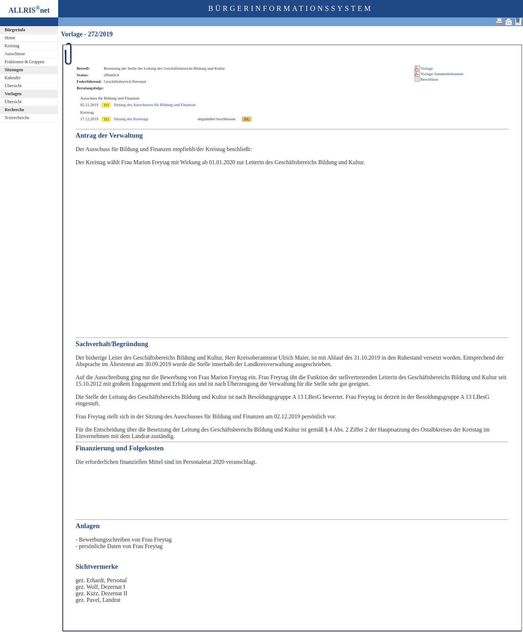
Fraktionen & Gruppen (24, 61)
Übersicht (13, 85)
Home (10, 37)
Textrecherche (17, 117)
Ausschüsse (15, 53)
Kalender (13, 77)
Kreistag (12, 45)
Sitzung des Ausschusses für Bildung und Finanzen (154, 104)
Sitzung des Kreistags (131, 119)
